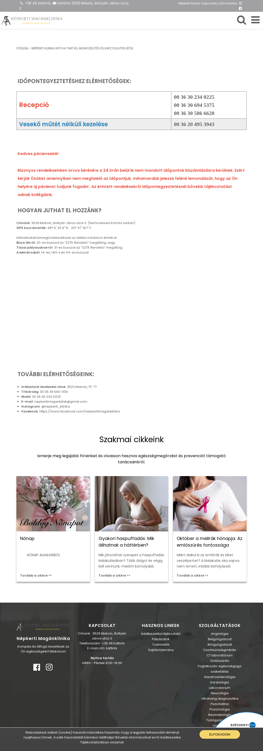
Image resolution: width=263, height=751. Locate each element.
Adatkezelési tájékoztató (161, 633)
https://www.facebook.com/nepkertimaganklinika (79, 411)
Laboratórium (219, 687)
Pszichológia (220, 709)
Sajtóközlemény (161, 650)
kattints (64, 3)
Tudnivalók (160, 644)
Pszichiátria (220, 704)
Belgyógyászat (220, 639)
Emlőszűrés (220, 660)
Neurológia (220, 693)
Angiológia (219, 633)
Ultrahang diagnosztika (219, 698)
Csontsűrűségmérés (219, 650)
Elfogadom (219, 734)
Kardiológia (219, 682)
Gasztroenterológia (219, 677)
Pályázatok (161, 639)
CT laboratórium (220, 655)
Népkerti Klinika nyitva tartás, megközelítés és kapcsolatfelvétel (82, 48)
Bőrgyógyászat (220, 644)
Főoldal (22, 48)
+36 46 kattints (38, 3)
